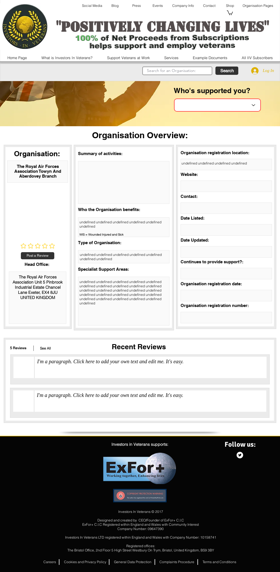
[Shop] (230, 5)
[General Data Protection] (132, 562)
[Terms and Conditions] (219, 562)
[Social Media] (92, 5)
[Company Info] (183, 5)
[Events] (157, 5)
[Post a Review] (37, 255)
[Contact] (209, 5)
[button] (230, 12)
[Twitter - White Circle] (240, 455)
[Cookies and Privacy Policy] (85, 562)
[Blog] (114, 5)
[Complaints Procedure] (176, 562)
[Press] (136, 5)
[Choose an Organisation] (217, 105)
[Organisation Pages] (258, 5)
